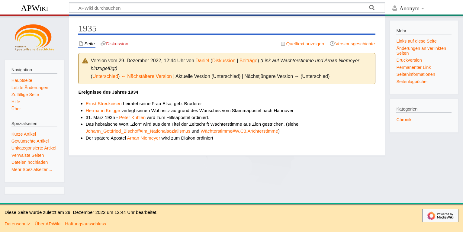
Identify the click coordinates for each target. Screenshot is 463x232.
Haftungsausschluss (85, 223)
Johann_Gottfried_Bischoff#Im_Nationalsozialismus (138, 131)
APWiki (34, 8)
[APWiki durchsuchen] (227, 7)
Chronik (403, 119)
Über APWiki (47, 223)
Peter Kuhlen (132, 117)
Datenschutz (17, 223)
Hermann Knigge (103, 110)
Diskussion (223, 60)
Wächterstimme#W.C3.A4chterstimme (239, 131)
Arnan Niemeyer (143, 137)
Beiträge (249, 60)
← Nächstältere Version (146, 76)
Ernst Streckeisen (104, 103)
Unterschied (105, 76)
